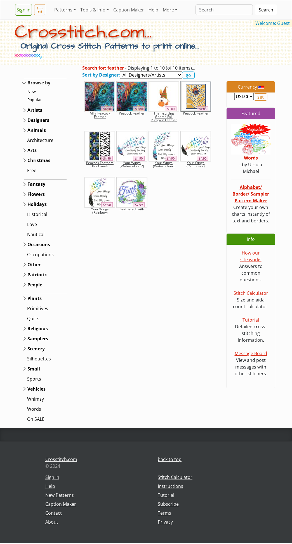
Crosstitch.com (61, 459)
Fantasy (36, 184)
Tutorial (250, 320)
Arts (32, 150)
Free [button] (31, 170)
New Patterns (59, 495)
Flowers (36, 194)
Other (34, 265)
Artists (34, 110)
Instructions (170, 486)
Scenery (36, 349)
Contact (53, 513)
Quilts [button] (33, 318)
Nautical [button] (35, 234)
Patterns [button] (63, 10)
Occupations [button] (40, 254)
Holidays (37, 204)
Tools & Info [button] (92, 10)
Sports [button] (34, 379)
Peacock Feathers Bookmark (100, 164)
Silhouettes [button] (39, 359)
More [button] (168, 10)
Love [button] (32, 224)
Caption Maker (128, 10)
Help (153, 10)
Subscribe (168, 504)
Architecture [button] (40, 140)
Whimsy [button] (35, 399)
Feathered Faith (132, 209)
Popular (34, 99)
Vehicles (36, 389)
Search (266, 10)
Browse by (38, 83)
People (34, 285)
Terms (164, 513)
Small (33, 369)
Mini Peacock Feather (100, 115)
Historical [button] (37, 214)
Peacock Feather (132, 113)
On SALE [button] (35, 419)
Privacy (165, 522)
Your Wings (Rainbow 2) (196, 164)
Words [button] (34, 409)
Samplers (37, 339)
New (31, 91)
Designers (38, 120)
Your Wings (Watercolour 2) (132, 164)
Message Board (251, 353)
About (51, 522)
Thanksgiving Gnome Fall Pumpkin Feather (164, 116)
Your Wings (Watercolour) (164, 164)
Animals (36, 130)
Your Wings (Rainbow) (100, 211)
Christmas (38, 160)
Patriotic (37, 275)
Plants (34, 298)
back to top (170, 459)
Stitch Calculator (251, 293)
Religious (37, 329)
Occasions (38, 244)
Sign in (23, 10)
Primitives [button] (37, 308)
